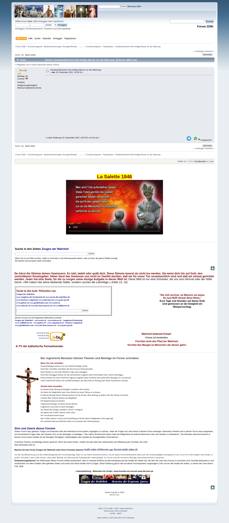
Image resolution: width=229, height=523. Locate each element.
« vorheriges (199, 51)
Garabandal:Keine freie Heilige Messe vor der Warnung (75, 70)
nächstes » (209, 51)
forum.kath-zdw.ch (126, 449)
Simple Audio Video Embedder (115, 511)
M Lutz (23, 70)
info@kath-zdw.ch (27, 445)
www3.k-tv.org (43, 333)
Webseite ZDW (134, 6)
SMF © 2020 (114, 508)
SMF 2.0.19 (103, 508)
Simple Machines (126, 508)
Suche (19, 248)
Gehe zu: (182, 161)
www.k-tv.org (43, 335)
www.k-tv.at (44, 338)
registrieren (58, 21)
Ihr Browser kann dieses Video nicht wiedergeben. (114, 207)
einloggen (42, 21)
